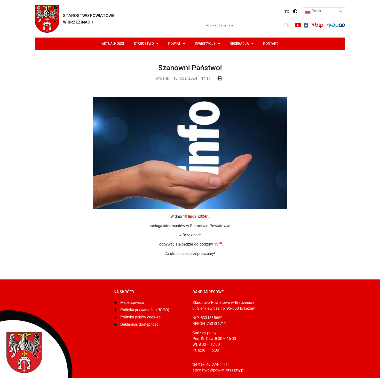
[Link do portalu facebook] (306, 25)
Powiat (176, 43)
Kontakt (270, 44)
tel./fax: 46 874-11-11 (211, 364)
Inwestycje (207, 43)
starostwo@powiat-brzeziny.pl (218, 370)
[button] (287, 11)
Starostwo (146, 43)
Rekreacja (241, 43)
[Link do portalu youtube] (298, 25)
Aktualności (113, 44)
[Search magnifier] (286, 25)
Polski (313, 11)
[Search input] (244, 25)
